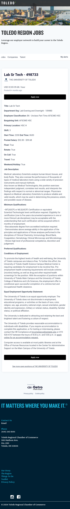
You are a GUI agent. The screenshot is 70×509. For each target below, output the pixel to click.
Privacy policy (28, 393)
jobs (3, 57)
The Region (6, 474)
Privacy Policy (8, 482)
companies (12, 57)
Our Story (5, 471)
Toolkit (4, 479)
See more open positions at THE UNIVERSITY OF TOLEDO (35, 366)
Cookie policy (39, 393)
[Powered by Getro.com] (35, 387)
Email (4, 423)
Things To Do (7, 476)
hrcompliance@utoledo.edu (44, 332)
